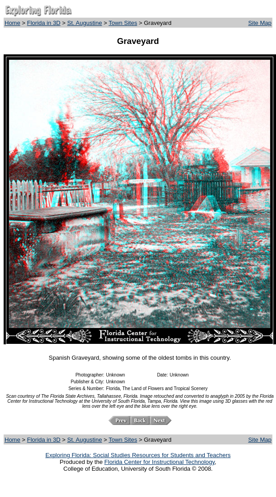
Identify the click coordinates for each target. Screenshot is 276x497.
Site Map (259, 22)
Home (12, 22)
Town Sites (122, 22)
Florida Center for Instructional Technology (159, 461)
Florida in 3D (44, 22)
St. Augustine (84, 22)
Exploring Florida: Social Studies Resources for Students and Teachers (138, 455)
